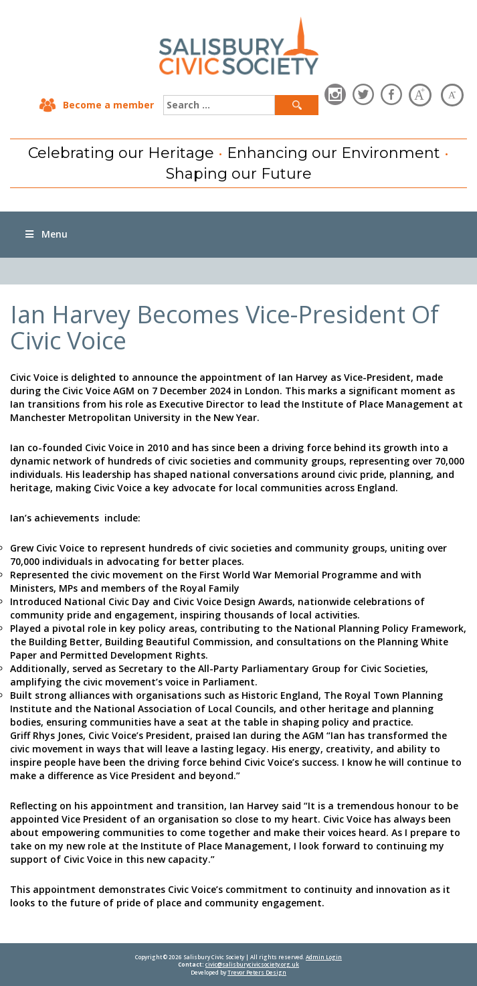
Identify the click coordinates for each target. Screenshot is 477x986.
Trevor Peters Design (256, 972)
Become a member (108, 104)
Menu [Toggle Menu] (45, 234)
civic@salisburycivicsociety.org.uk (252, 964)
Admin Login (324, 957)
